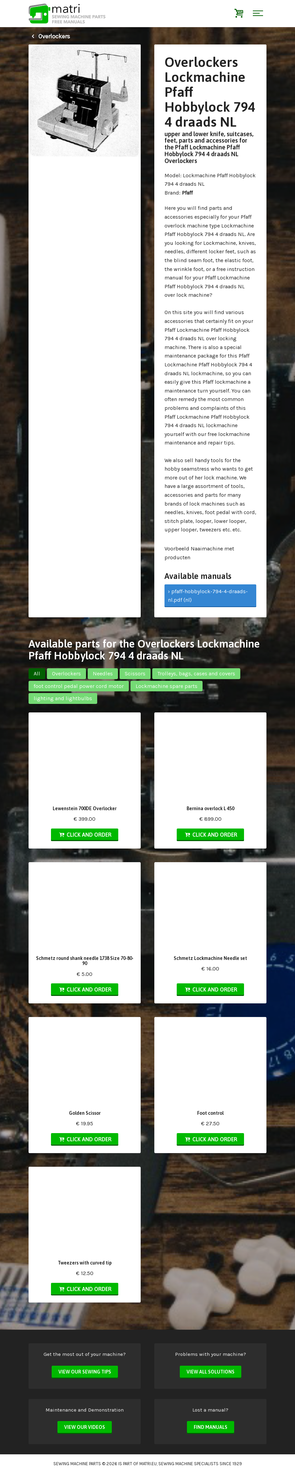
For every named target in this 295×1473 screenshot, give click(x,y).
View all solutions (211, 1372)
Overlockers (49, 36)
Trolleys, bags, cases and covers (196, 673)
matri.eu (148, 1463)
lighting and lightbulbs (63, 698)
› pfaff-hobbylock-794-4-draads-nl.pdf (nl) (208, 595)
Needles (103, 673)
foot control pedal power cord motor (79, 686)
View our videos (84, 1427)
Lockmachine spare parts (166, 686)
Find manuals (210, 1427)
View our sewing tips (84, 1372)
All (37, 673)
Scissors (135, 673)
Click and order (84, 835)
